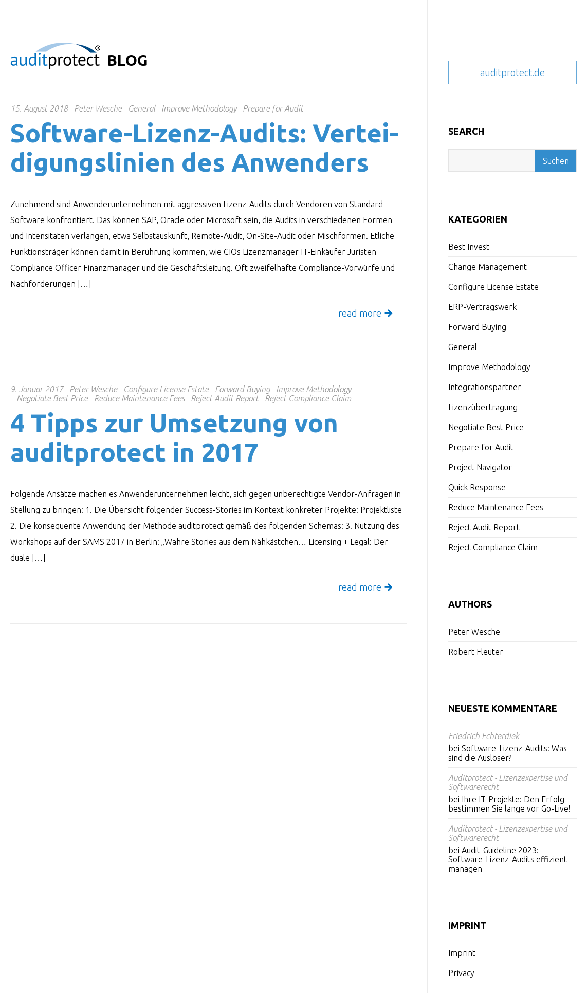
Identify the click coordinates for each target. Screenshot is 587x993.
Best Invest (468, 246)
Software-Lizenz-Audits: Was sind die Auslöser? (507, 753)
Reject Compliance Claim (493, 547)
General (462, 347)
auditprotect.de (512, 72)
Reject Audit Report (484, 527)
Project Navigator (480, 467)
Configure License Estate (493, 286)
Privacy (461, 973)
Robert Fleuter (475, 651)
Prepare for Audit (480, 447)
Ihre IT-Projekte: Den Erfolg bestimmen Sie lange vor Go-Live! (509, 804)
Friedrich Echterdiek (483, 736)
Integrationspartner (484, 387)
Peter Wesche (474, 631)
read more (359, 313)
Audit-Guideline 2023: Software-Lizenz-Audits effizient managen (507, 859)
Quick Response (477, 487)
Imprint (461, 953)
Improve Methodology (489, 367)
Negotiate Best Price (486, 427)
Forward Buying (477, 327)
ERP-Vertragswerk (482, 306)
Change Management (487, 266)
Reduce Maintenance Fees (495, 507)
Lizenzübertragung (483, 407)
